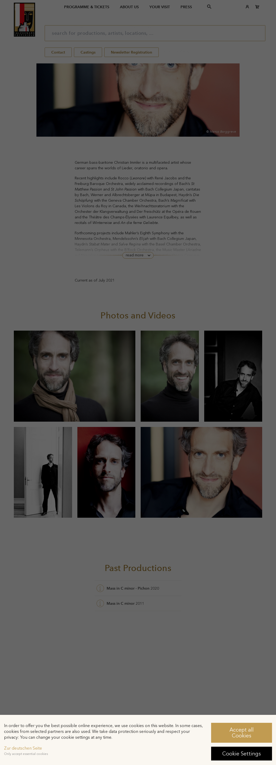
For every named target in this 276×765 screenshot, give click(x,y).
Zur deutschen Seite (23, 748)
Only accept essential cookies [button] (26, 754)
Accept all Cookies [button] (241, 733)
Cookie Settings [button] (241, 753)
